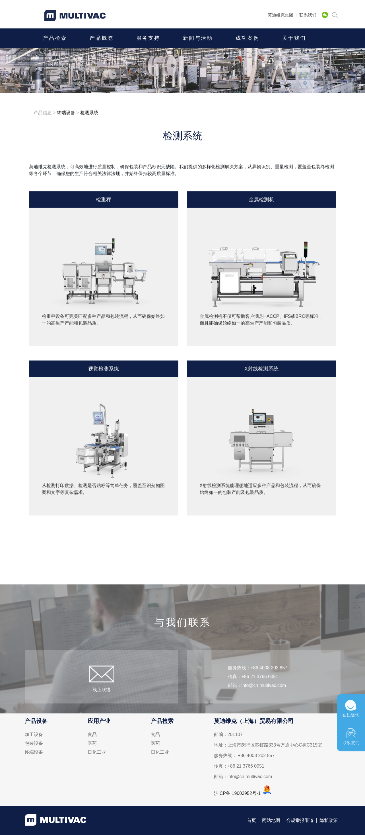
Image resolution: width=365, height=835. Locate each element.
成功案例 (247, 38)
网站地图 (271, 820)
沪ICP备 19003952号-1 (237, 793)
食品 (92, 734)
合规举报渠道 (300, 820)
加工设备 (34, 734)
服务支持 (148, 38)
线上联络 (101, 701)
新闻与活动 (198, 38)
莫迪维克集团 (280, 15)
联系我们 (307, 15)
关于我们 (294, 38)
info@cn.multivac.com (264, 697)
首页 (251, 820)
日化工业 (97, 752)
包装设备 (34, 743)
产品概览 (102, 38)
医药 (92, 743)
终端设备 (34, 752)
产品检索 (55, 38)
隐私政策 (328, 820)
